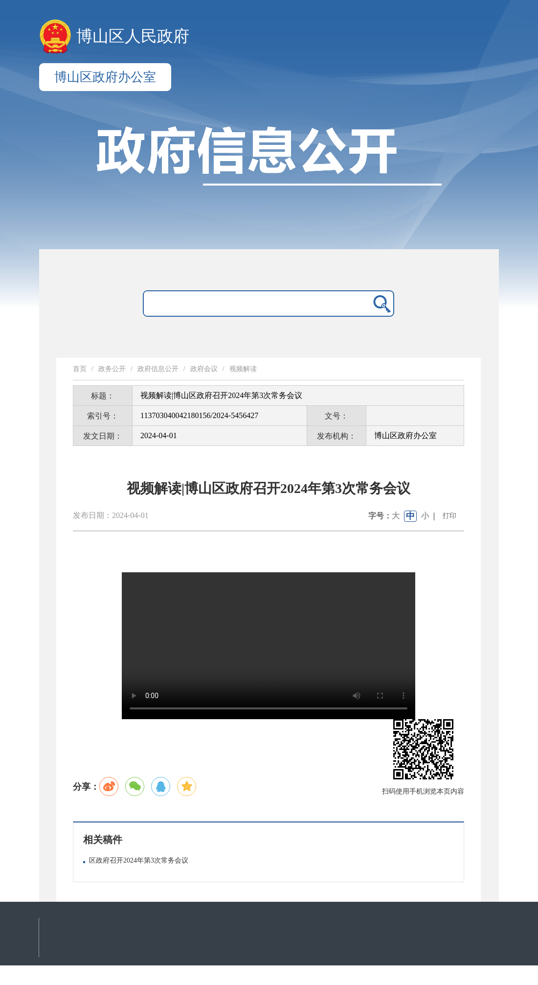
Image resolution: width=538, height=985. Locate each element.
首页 (80, 369)
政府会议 (204, 369)
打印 (449, 515)
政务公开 (112, 369)
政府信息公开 (158, 369)
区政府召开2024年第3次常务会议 (138, 860)
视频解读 (243, 369)
